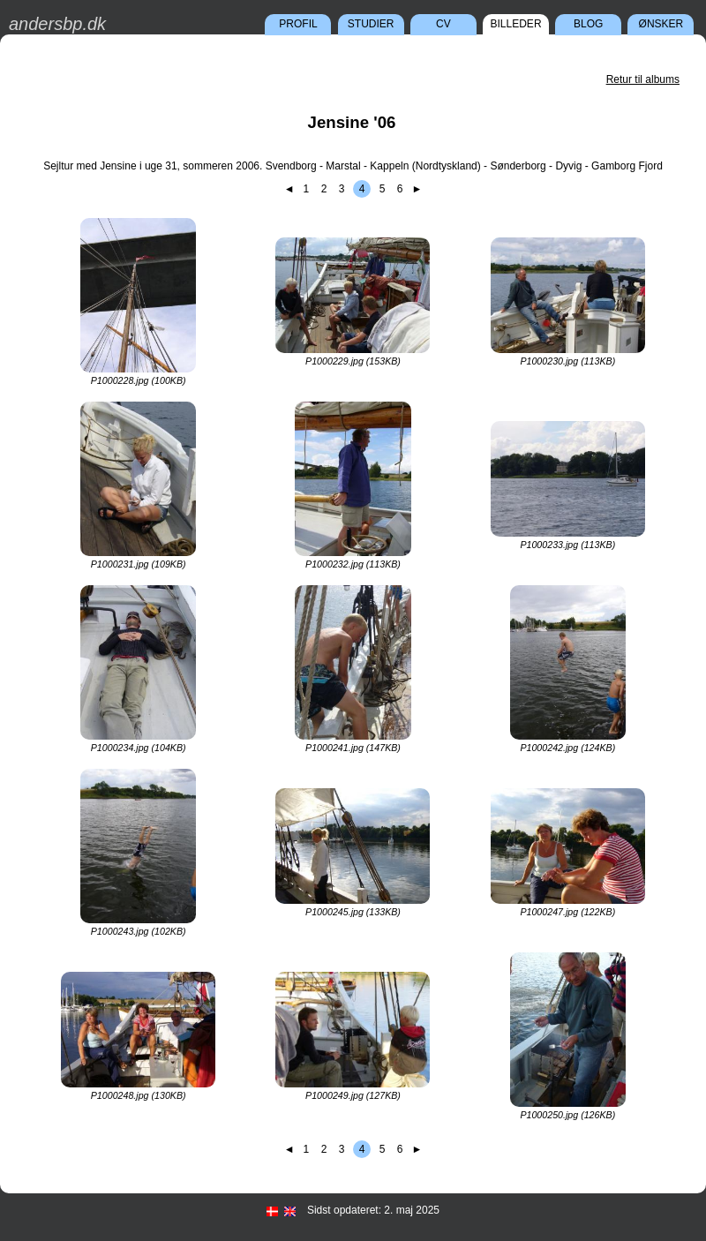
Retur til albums (643, 79)
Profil (298, 24)
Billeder (516, 24)
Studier (371, 24)
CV (443, 24)
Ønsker (661, 24)
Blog (588, 24)
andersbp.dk (57, 24)
